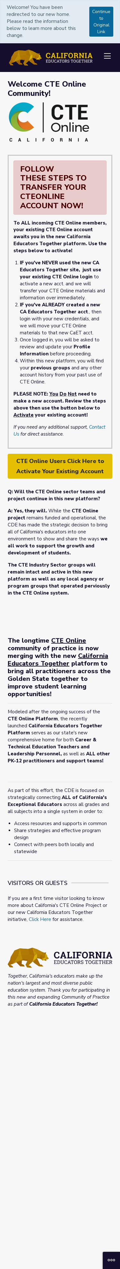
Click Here (40, 919)
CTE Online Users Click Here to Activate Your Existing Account (60, 466)
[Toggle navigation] (107, 56)
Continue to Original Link (101, 22)
